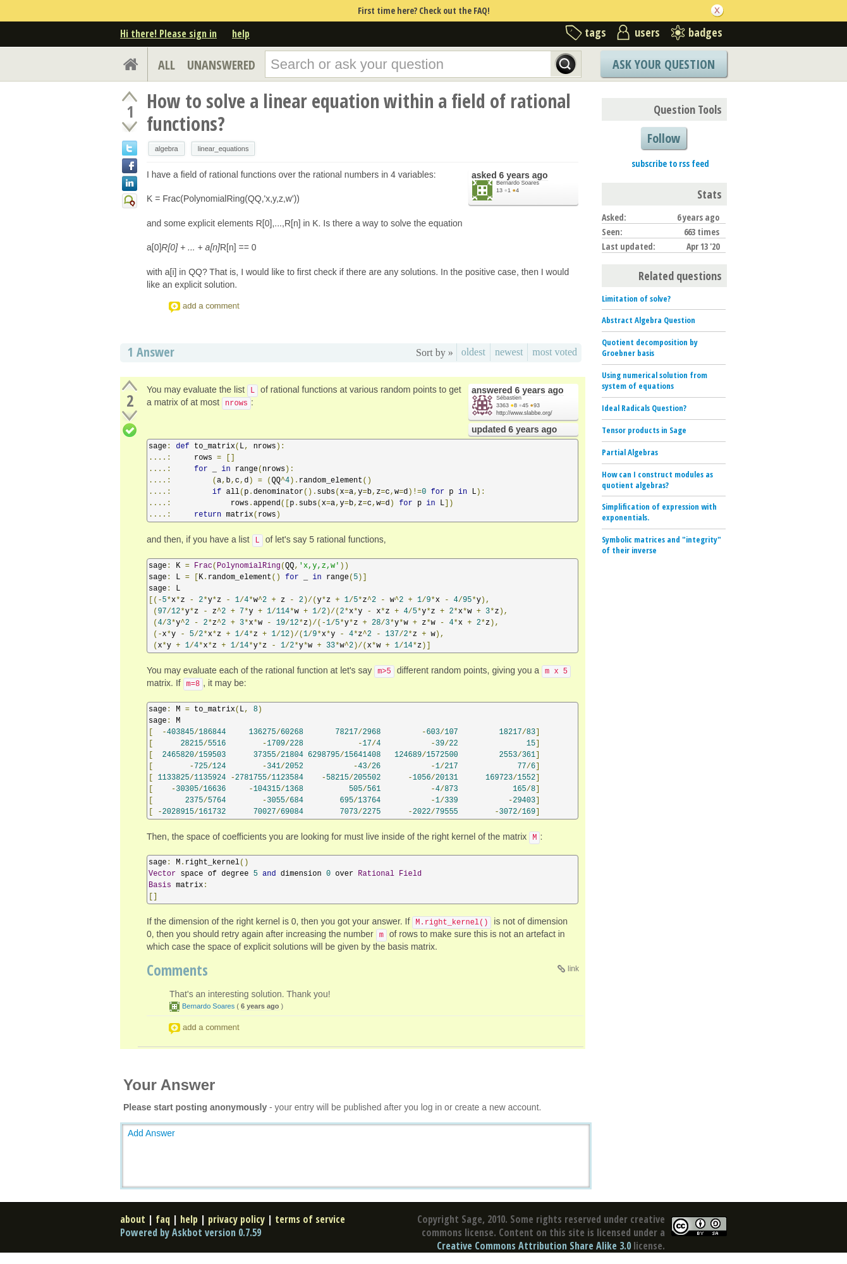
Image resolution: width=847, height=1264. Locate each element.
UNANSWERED (221, 64)
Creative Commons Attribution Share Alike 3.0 (534, 1246)
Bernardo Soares (517, 183)
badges (705, 32)
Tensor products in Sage (644, 430)
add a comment (211, 305)
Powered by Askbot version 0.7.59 (190, 1232)
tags (595, 32)
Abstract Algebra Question (648, 320)
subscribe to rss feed (670, 163)
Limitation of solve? (636, 298)
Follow (663, 138)
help (241, 33)
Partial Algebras (630, 452)
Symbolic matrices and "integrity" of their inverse (661, 545)
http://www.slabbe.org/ (524, 413)
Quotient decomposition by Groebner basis (650, 347)
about (132, 1219)
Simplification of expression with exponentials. (659, 512)
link (573, 968)
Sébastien (508, 398)
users (647, 32)
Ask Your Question (663, 64)
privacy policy (236, 1219)
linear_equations (223, 148)
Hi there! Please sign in (168, 33)
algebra (166, 148)
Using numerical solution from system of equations (654, 380)
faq (162, 1219)
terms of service (310, 1219)
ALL (166, 64)
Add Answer (151, 1133)
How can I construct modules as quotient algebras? (657, 480)
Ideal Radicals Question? (644, 408)
